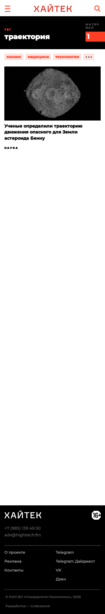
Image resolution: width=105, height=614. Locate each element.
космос (13, 56)
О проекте (14, 552)
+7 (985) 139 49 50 (22, 528)
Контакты (13, 570)
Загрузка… (52, 348)
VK (58, 570)
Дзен (61, 579)
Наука (11, 148)
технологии (67, 56)
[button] (7, 8)
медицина (38, 56)
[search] (97, 8)
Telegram (65, 552)
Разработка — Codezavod (27, 606)
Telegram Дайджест (75, 561)
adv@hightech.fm (22, 535)
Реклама (12, 561)
